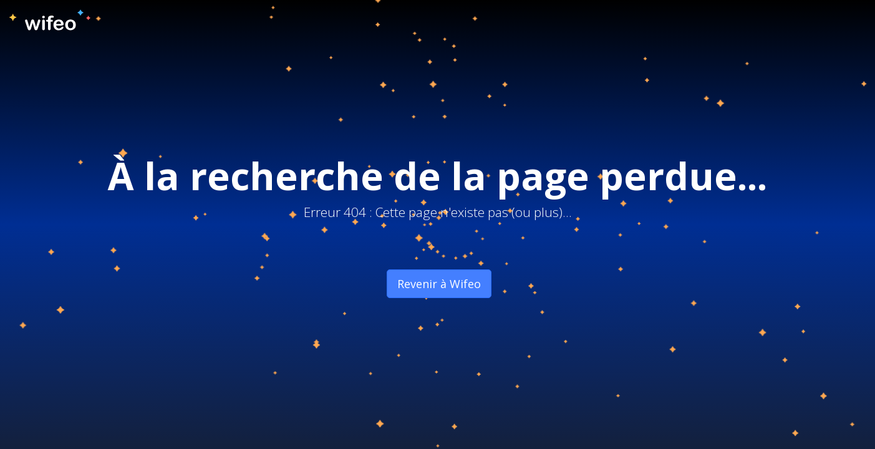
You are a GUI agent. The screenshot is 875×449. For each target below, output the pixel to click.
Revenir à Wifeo (439, 283)
